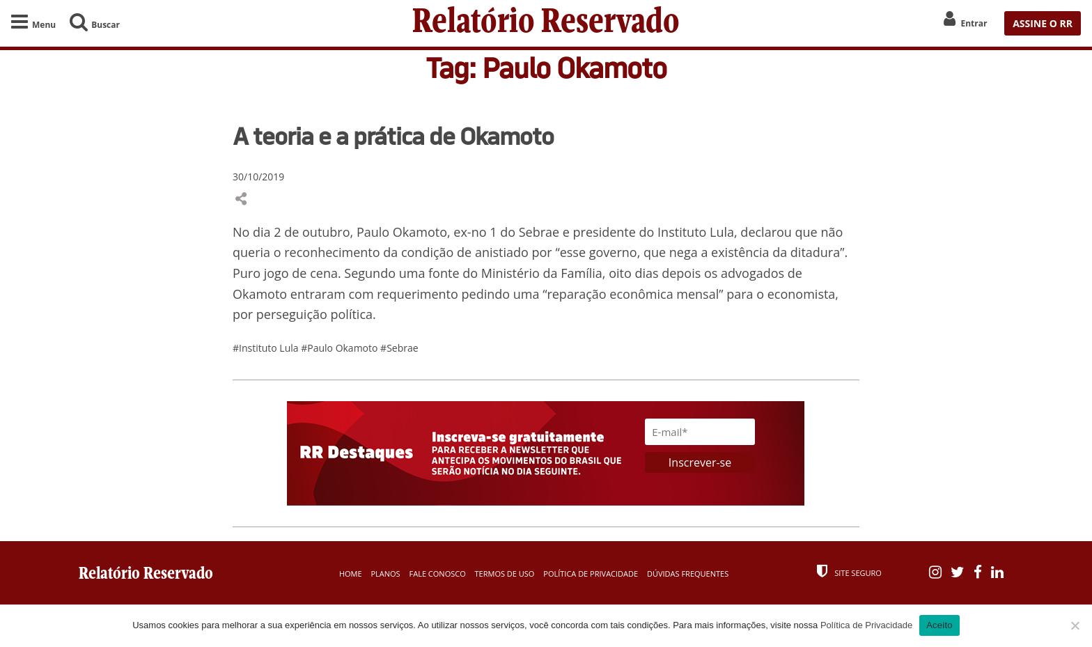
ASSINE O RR (1042, 23)
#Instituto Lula (267, 347)
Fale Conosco (438, 573)
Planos (385, 573)
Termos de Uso (505, 573)
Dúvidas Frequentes (687, 573)
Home (350, 573)
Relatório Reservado (546, 23)
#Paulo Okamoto (340, 347)
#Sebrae (399, 347)
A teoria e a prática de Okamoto (393, 135)
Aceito (939, 625)
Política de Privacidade (590, 573)
